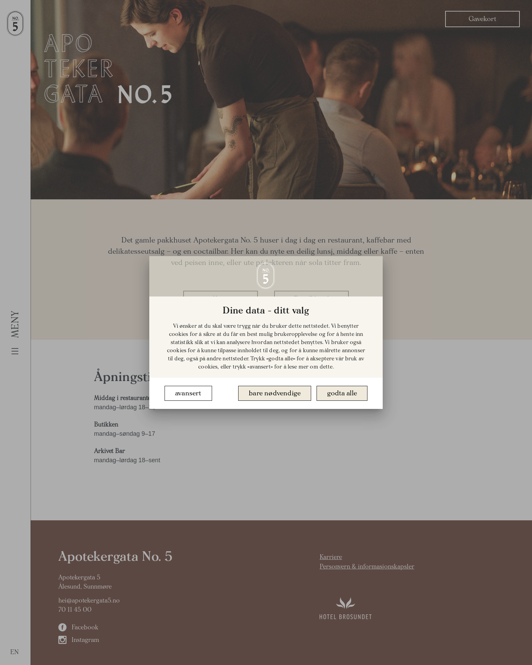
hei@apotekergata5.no (89, 600)
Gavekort (482, 18)
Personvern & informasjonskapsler (367, 566)
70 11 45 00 (75, 610)
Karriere (331, 557)
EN (14, 652)
